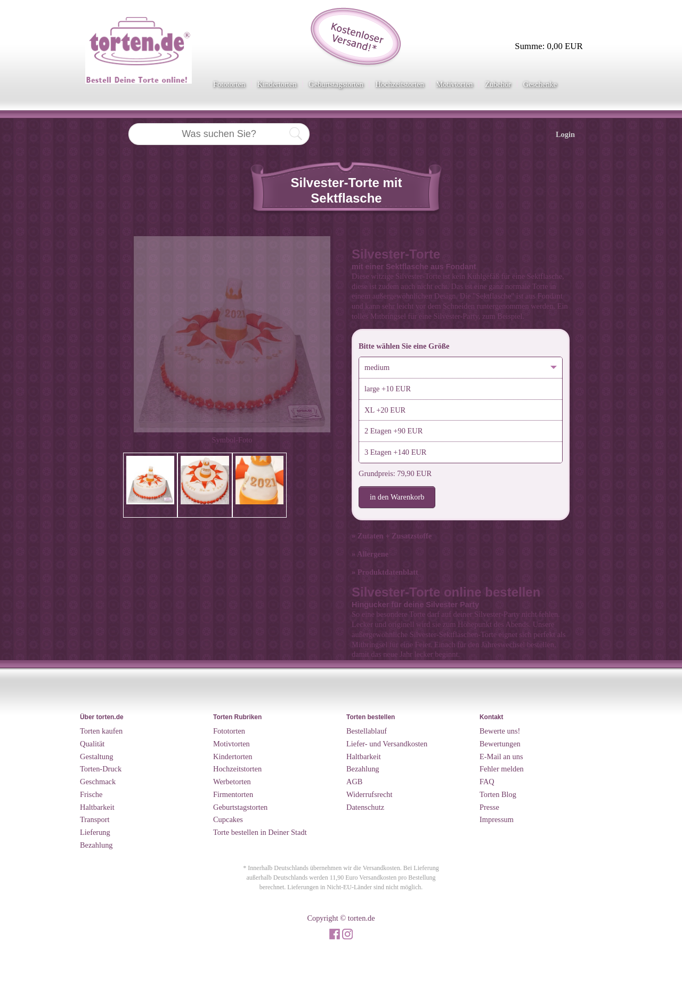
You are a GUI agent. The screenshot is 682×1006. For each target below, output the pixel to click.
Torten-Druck (100, 768)
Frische (91, 794)
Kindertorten (277, 84)
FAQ (487, 781)
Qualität (92, 743)
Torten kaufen (101, 731)
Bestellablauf (366, 731)
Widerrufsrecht (369, 794)
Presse (489, 807)
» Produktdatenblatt (385, 572)
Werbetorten (232, 781)
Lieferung (95, 832)
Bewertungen (500, 743)
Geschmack (98, 781)
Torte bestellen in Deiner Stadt (260, 832)
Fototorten (229, 84)
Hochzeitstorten (399, 84)
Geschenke (540, 84)
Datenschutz (365, 807)
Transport (94, 819)
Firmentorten (233, 794)
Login (565, 134)
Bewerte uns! (500, 731)
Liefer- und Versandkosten (386, 743)
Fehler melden (502, 768)
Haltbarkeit (97, 807)
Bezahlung (96, 845)
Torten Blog (498, 794)
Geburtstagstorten (335, 84)
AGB (354, 781)
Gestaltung (96, 756)
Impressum (497, 819)
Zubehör (498, 84)
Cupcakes (228, 819)
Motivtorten (454, 84)
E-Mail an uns (501, 756)
